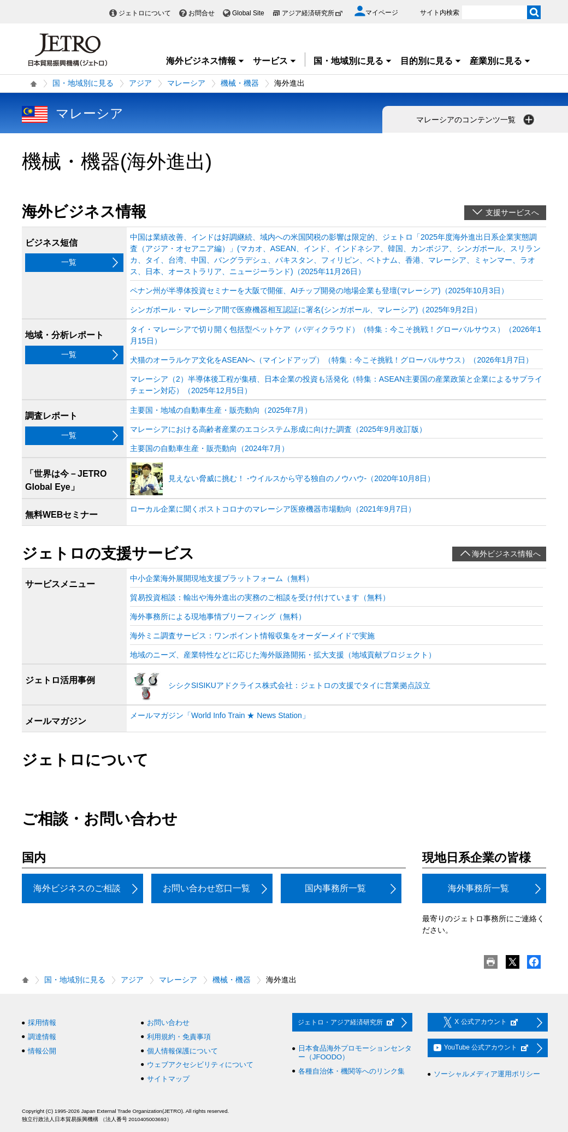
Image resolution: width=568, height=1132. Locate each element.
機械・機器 (240, 83)
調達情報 (42, 1037)
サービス (275, 61)
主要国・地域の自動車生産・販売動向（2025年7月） (221, 410)
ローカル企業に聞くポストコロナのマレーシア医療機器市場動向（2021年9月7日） (273, 509)
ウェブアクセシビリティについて (200, 1064)
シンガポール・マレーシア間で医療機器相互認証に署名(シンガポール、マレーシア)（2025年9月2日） (306, 309)
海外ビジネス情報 (205, 61)
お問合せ (201, 13)
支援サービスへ (512, 212)
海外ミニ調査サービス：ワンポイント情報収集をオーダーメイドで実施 (252, 635)
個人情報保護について (182, 1051)
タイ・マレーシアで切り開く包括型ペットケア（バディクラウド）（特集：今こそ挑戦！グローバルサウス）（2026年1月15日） (335, 335)
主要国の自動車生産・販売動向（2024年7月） (209, 448)
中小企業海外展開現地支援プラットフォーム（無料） (221, 578)
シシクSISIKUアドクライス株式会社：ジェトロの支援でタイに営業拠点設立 (299, 685)
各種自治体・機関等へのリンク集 (351, 1071)
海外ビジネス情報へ (506, 553)
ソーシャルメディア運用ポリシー (487, 1074)
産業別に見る (500, 61)
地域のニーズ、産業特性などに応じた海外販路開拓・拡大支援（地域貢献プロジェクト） (283, 654)
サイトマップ (168, 1079)
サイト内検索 (439, 12)
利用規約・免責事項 (179, 1037)
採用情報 (42, 1022)
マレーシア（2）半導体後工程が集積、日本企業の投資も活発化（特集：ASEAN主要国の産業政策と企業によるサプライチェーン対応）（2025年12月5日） (336, 385)
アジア (140, 83)
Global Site (248, 13)
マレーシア (186, 83)
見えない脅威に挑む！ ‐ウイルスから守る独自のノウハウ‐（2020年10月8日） (301, 478)
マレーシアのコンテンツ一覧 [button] (476, 119)
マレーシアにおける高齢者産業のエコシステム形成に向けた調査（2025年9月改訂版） (278, 429)
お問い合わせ (168, 1022)
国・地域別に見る (352, 61)
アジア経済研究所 (312, 13)
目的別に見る (430, 61)
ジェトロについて (145, 13)
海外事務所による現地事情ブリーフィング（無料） (218, 616)
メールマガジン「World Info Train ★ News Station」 (220, 715)
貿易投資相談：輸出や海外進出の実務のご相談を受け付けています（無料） (260, 597)
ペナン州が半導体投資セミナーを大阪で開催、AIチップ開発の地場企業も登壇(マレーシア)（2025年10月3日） (319, 290)
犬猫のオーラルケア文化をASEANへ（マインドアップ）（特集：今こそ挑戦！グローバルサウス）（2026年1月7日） (331, 359)
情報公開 (42, 1051)
